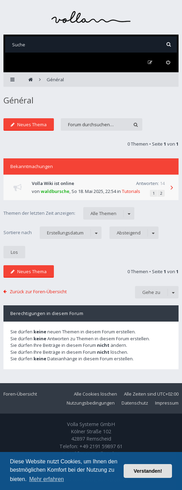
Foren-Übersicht (20, 394)
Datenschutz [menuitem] (135, 403)
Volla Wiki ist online (53, 183)
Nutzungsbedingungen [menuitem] (91, 403)
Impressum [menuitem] (167, 403)
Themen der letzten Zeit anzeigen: (68, 213)
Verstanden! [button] (148, 471)
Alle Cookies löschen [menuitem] (95, 394)
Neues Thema (29, 124)
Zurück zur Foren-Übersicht (38, 291)
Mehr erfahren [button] (46, 479)
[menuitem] (168, 62)
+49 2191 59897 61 (101, 446)
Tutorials (131, 191)
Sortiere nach (52, 232)
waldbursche (55, 191)
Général (18, 100)
